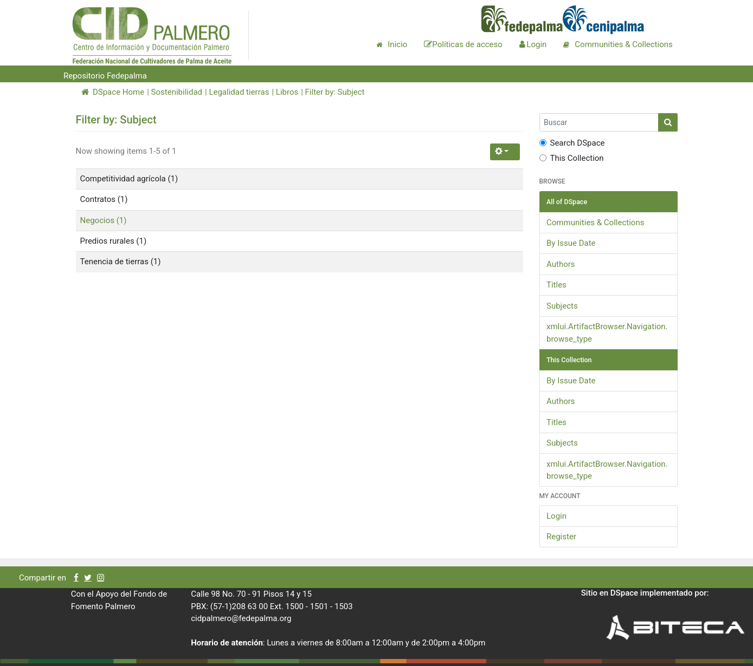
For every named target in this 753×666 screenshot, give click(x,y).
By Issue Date (571, 243)
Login (556, 516)
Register (561, 536)
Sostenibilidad (176, 92)
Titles (556, 285)
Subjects (562, 306)
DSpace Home (113, 92)
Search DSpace (572, 143)
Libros (287, 92)
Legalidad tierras (239, 92)
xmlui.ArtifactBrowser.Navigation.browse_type (607, 333)
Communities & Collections (595, 222)
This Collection (571, 158)
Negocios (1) (103, 220)
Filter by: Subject (335, 92)
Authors (560, 264)
